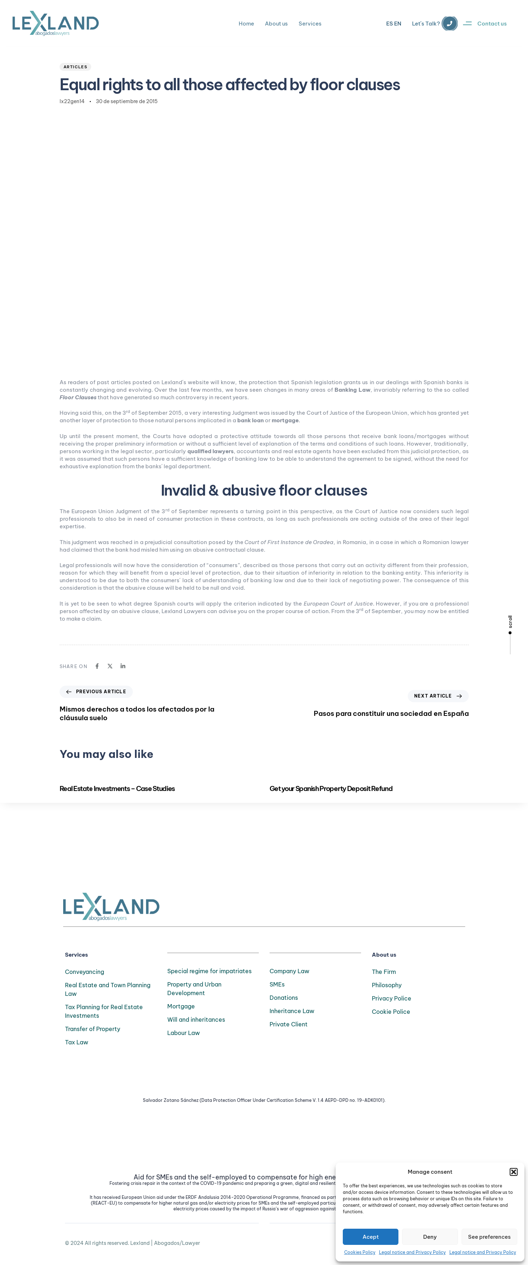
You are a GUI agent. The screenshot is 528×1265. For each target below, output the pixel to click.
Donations (284, 997)
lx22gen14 (72, 101)
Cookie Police (391, 1011)
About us (276, 23)
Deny (430, 1236)
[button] (513, 1172)
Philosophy (387, 985)
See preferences (489, 1236)
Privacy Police (391, 998)
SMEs (277, 984)
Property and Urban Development (194, 989)
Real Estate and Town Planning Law (107, 989)
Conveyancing (84, 971)
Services (310, 23)
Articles (75, 66)
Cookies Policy (359, 1252)
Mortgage (181, 1006)
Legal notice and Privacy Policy (412, 1252)
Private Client (289, 1024)
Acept (371, 1236)
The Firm (384, 971)
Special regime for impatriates (209, 971)
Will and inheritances (196, 1019)
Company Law (289, 971)
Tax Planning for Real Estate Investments (104, 1011)
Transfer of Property (92, 1028)
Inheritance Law (292, 1011)
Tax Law (76, 1042)
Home (246, 23)
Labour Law (183, 1032)
